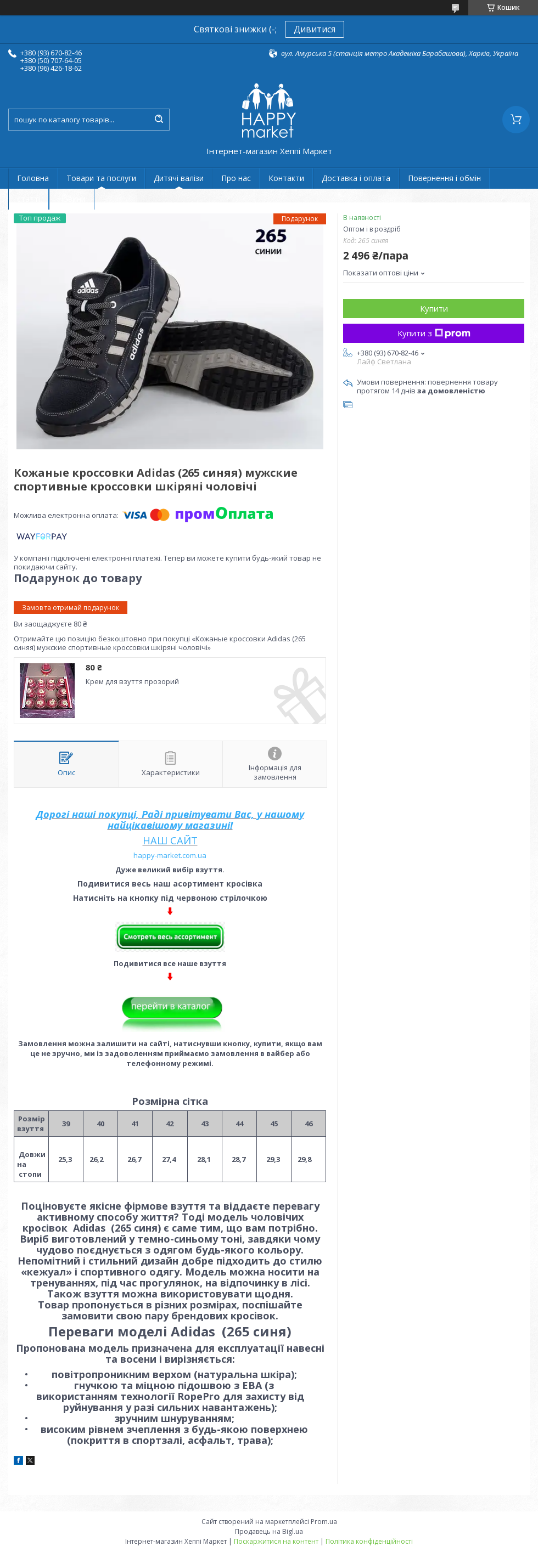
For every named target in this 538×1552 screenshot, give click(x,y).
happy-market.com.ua (169, 855)
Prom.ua (324, 1521)
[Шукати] (159, 120)
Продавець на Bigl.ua (269, 1531)
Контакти (286, 178)
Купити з (433, 333)
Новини (72, 199)
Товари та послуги (101, 178)
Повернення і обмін (444, 178)
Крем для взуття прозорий (132, 681)
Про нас (236, 178)
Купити (434, 308)
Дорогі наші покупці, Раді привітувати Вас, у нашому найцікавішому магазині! (170, 820)
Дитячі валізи (179, 178)
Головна (33, 178)
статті (28, 199)
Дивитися (314, 29)
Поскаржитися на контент (276, 1541)
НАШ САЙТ (170, 840)
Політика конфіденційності (369, 1541)
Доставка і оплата (356, 178)
